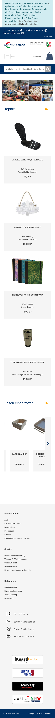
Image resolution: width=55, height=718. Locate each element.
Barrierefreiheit (11, 33)
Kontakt (48, 36)
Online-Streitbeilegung (24, 629)
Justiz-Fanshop (10, 595)
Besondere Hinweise (13, 523)
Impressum (9, 531)
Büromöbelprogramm (13, 591)
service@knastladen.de (24, 622)
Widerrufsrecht (10, 563)
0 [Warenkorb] (49, 56)
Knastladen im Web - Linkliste (16, 538)
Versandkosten (13, 714)
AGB (6, 520)
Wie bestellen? (10, 566)
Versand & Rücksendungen (16, 559)
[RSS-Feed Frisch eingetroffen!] (46, 403)
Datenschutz (9, 527)
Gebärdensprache (34, 30)
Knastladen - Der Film (24, 636)
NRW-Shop (9, 598)
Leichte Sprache (11, 30)
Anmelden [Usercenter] (37, 56)
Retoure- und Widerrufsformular (17, 570)
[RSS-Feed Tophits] (46, 109)
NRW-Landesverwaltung (14, 555)
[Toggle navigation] (7, 56)
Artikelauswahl (10, 587)
